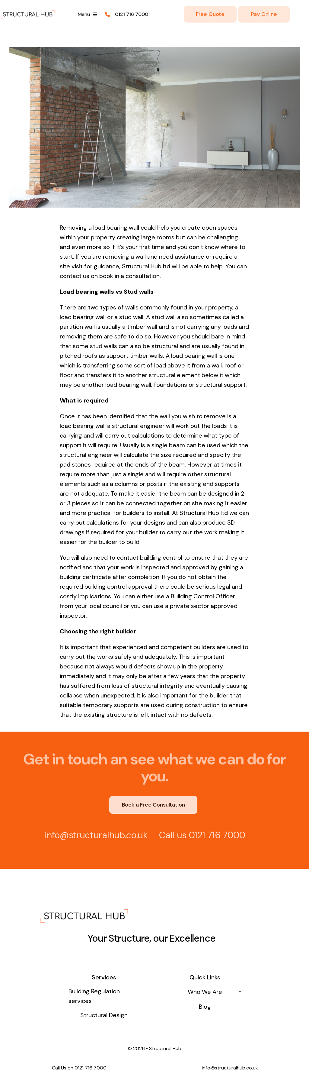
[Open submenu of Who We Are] (240, 991)
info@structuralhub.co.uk (93, 835)
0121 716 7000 (214, 835)
